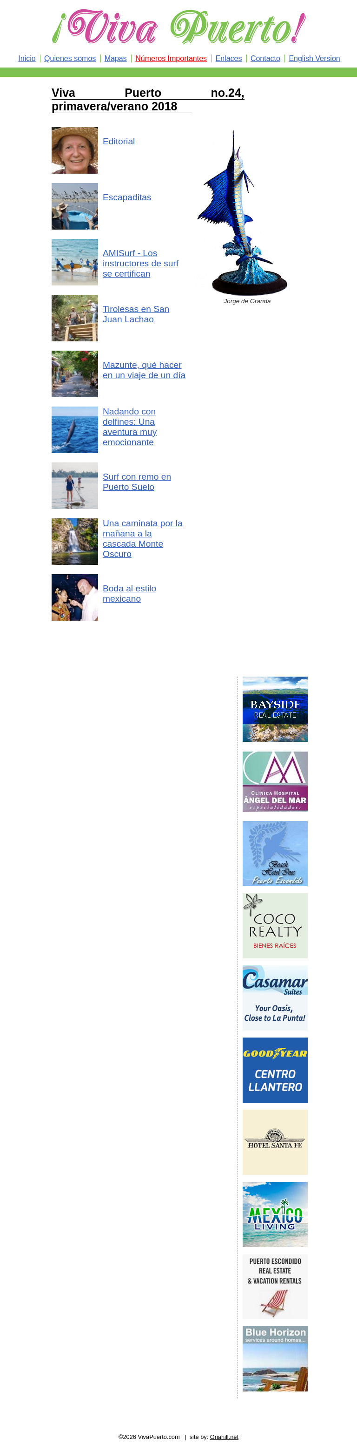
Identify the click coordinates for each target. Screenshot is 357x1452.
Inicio (26, 58)
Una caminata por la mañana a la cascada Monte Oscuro (143, 538)
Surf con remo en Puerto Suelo (137, 482)
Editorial (119, 141)
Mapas (116, 58)
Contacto (265, 58)
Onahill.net (224, 1436)
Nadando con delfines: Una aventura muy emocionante (130, 427)
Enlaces (229, 58)
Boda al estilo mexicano (129, 594)
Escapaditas (127, 197)
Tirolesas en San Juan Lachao (136, 314)
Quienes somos (70, 58)
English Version (314, 58)
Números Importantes (171, 58)
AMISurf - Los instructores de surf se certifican (140, 263)
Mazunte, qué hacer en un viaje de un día (144, 370)
